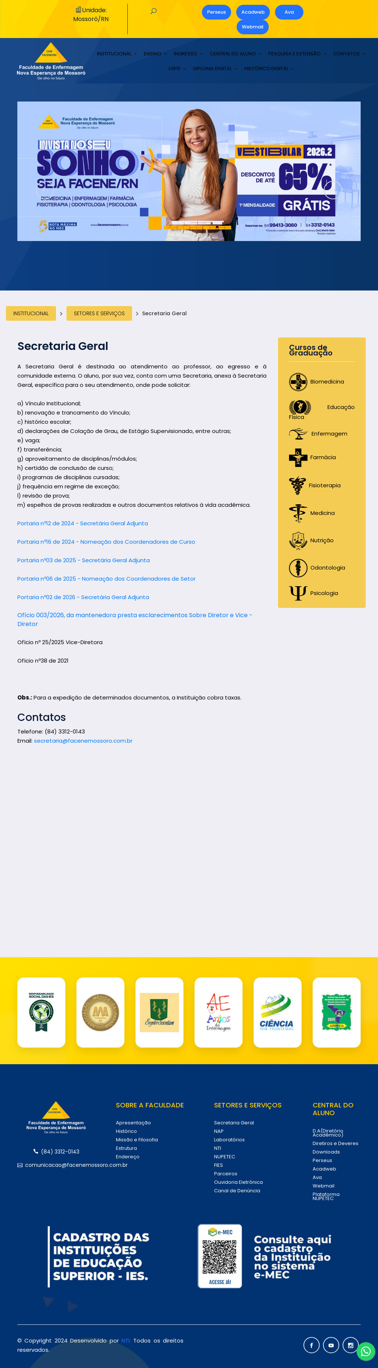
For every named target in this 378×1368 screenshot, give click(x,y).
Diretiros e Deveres (335, 1143)
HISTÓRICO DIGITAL (266, 69)
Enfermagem (318, 433)
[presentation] (45, 190)
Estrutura (126, 1148)
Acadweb (253, 12)
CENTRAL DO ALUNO (233, 54)
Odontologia (317, 567)
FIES (218, 1165)
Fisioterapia (315, 485)
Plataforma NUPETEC (326, 1196)
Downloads (326, 1152)
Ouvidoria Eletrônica (238, 1182)
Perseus (216, 12)
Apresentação (133, 1123)
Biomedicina (316, 381)
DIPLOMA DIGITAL (212, 69)
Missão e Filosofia (137, 1140)
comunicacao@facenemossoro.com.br (56, 1165)
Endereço (128, 1157)
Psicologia (313, 593)
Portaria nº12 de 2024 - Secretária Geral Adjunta (82, 523)
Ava (289, 12)
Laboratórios (229, 1140)
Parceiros (225, 1174)
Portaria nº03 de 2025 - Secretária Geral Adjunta (83, 560)
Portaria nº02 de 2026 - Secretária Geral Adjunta (83, 597)
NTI (217, 1148)
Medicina (312, 513)
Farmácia (312, 457)
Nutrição (311, 540)
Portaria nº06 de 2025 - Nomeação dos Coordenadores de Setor (106, 578)
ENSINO (152, 54)
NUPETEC (224, 1157)
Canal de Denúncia (237, 1191)
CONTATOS (346, 54)
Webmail (253, 26)
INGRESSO (185, 54)
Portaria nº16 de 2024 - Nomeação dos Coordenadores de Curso (106, 542)
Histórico (126, 1131)
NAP (219, 1131)
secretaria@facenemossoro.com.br (83, 741)
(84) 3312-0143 (56, 1151)
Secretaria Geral (234, 1123)
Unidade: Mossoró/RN (91, 14)
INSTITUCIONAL (114, 54)
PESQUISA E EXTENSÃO (294, 54)
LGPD (175, 69)
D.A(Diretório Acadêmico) (328, 1133)
